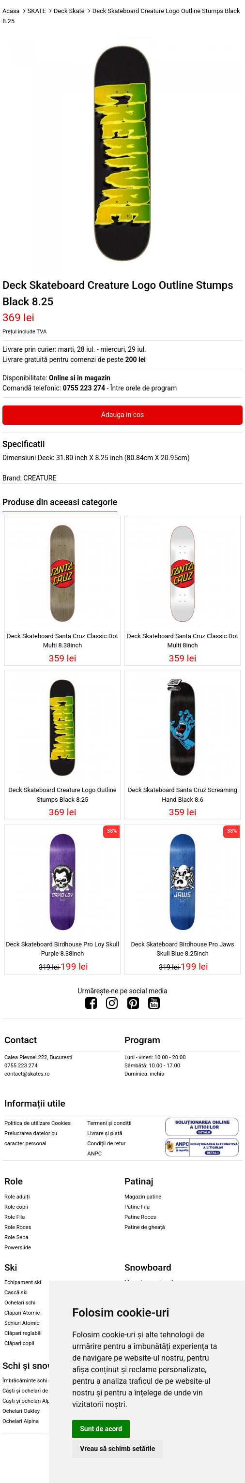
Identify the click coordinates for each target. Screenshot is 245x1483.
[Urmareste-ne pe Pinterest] (133, 1005)
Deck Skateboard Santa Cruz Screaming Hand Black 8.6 (182, 794)
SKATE (37, 11)
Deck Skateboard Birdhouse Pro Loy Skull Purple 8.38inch (62, 949)
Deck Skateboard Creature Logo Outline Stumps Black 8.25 (62, 794)
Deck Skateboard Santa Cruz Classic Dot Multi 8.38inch (62, 640)
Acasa (11, 11)
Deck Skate (69, 11)
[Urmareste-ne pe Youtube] (154, 1005)
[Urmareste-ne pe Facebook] (91, 1005)
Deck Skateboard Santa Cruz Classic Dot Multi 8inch (182, 640)
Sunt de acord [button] (101, 1429)
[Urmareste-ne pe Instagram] (112, 1005)
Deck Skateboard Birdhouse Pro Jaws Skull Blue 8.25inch (182, 949)
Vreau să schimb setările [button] (117, 1449)
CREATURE (39, 478)
